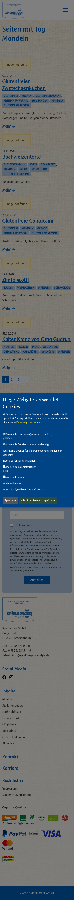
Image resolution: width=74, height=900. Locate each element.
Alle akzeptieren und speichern (38, 500)
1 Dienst (8, 438)
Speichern (10, 500)
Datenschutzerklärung (28, 422)
